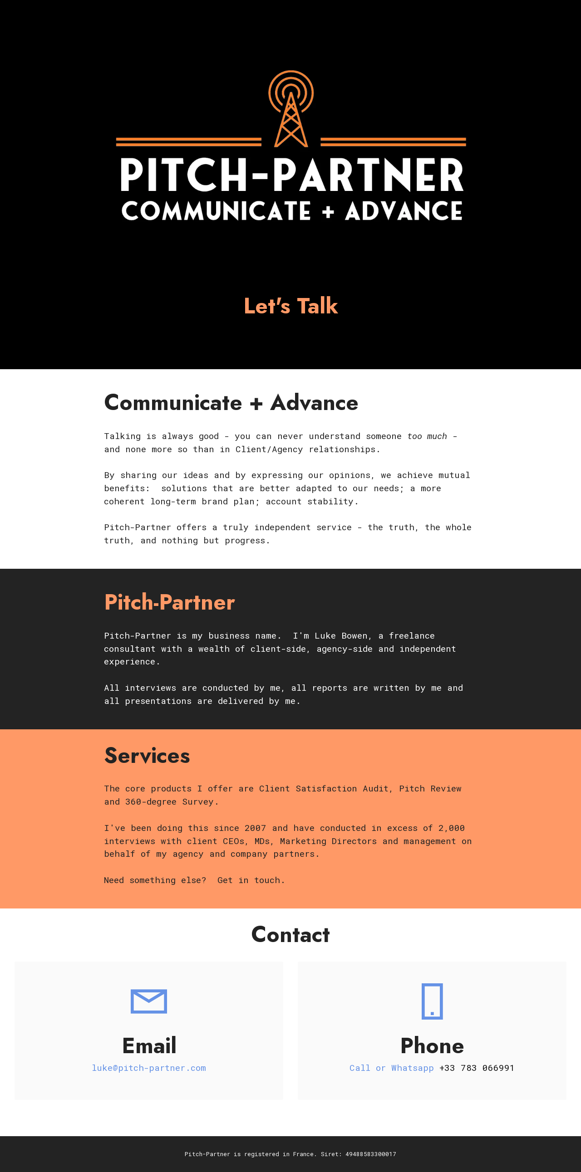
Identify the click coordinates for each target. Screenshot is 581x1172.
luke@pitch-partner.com (149, 1067)
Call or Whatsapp (394, 1067)
